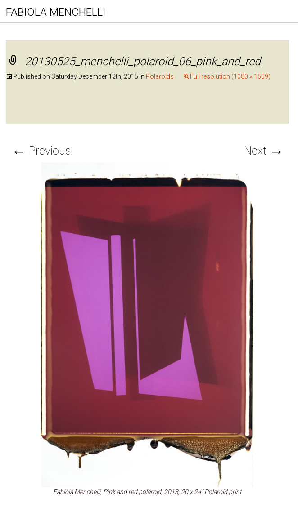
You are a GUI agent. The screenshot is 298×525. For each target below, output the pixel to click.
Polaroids (160, 76)
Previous (41, 150)
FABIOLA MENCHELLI (56, 12)
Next (264, 150)
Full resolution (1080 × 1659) (230, 76)
